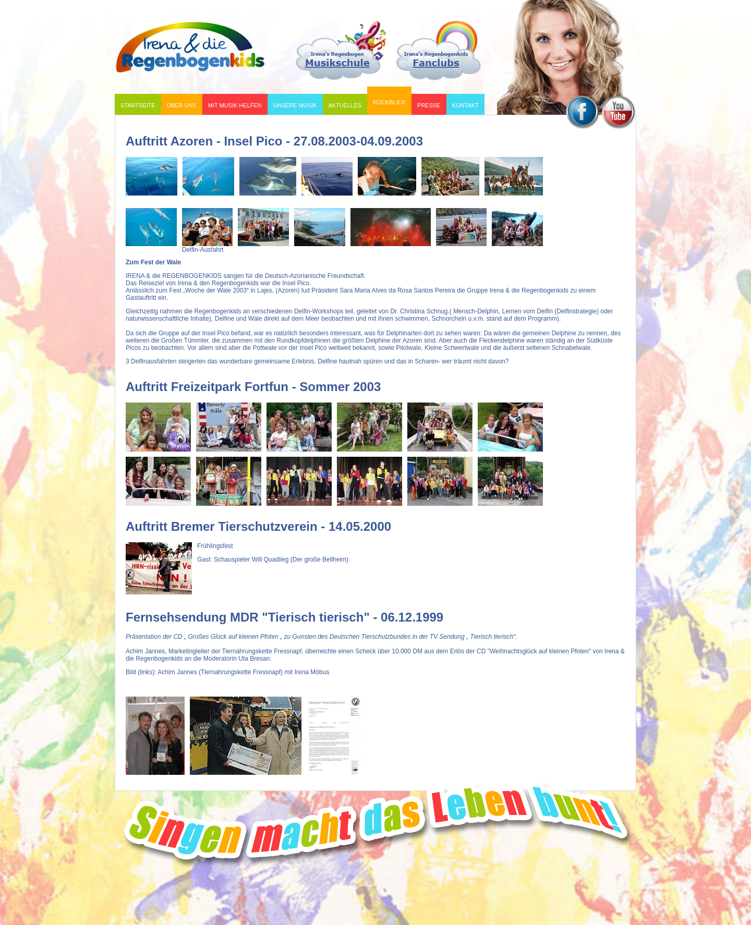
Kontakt (465, 105)
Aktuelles (345, 105)
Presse (429, 105)
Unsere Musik (293, 103)
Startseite (137, 105)
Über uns (179, 103)
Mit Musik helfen (232, 103)
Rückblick (387, 98)
